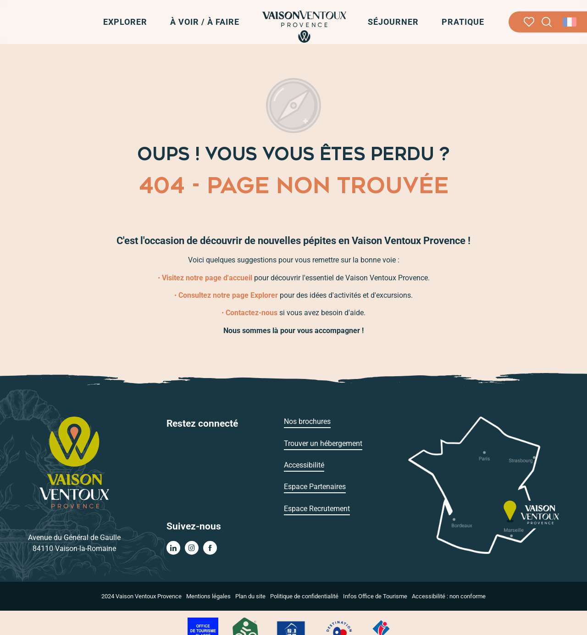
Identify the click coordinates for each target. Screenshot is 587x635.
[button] (547, 22)
